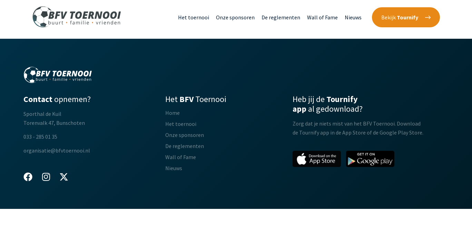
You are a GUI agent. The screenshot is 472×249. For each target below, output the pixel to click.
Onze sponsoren (235, 17)
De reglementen (281, 17)
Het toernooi (193, 17)
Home (172, 112)
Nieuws (353, 17)
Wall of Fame (322, 17)
